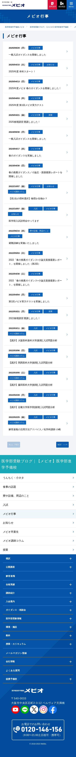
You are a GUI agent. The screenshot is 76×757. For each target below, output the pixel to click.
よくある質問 (13, 670)
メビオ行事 (9, 513)
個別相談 (61, 5)
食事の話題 (9, 486)
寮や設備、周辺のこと (16, 495)
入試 (5, 504)
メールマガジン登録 (16, 653)
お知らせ (8, 522)
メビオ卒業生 (11, 531)
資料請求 (52, 5)
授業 (5, 549)
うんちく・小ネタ (13, 477)
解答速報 (10, 576)
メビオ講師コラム (13, 540)
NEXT (59, 444)
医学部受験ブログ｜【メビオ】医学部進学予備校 (36, 464)
